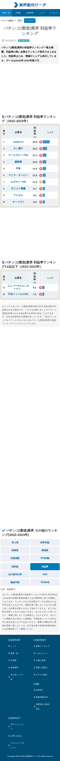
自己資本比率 (15, 574)
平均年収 (44, 582)
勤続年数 (15, 582)
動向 (20, 20)
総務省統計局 (42, 697)
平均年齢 (44, 558)
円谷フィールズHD (18, 294)
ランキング (54, 13)
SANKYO (18, 142)
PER (45, 574)
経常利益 (44, 542)
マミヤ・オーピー (18, 175)
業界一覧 (6, 13)
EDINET (39, 690)
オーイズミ (18, 201)
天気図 (18, 13)
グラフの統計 (42, 675)
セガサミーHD (18, 181)
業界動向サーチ (32, 756)
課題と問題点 (42, 667)
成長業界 (30, 13)
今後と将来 (41, 660)
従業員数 (15, 558)
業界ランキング (42, 646)
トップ (13, 646)
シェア (42, 13)
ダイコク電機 (18, 188)
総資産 (45, 550)
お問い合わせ (16, 736)
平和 (18, 168)
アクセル (18, 195)
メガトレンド (42, 653)
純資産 (15, 550)
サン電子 (18, 148)
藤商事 (18, 161)
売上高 (15, 542)
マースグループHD (18, 155)
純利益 (15, 566)
